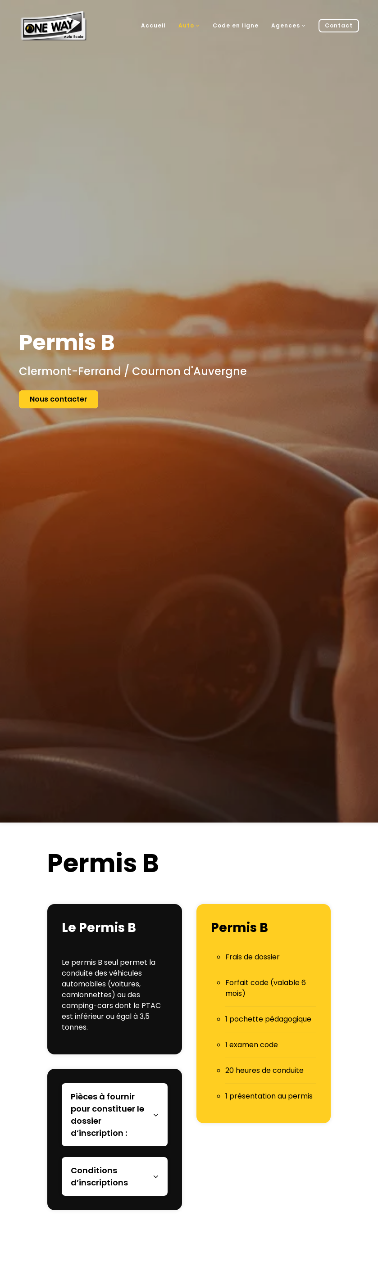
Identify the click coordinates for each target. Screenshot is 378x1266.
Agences (288, 25)
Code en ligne (236, 25)
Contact (339, 25)
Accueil (153, 25)
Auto (189, 25)
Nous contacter (58, 399)
